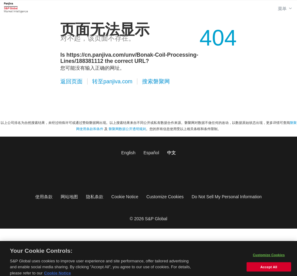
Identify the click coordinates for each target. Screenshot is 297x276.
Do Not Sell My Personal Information (226, 196)
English (128, 152)
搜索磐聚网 (156, 81)
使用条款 (44, 196)
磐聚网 (16, 7)
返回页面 (71, 81)
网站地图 (69, 196)
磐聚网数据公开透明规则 (127, 129)
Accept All (268, 269)
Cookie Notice (124, 196)
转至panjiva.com (112, 81)
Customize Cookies (165, 196)
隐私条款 (94, 196)
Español (151, 152)
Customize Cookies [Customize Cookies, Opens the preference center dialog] (269, 257)
